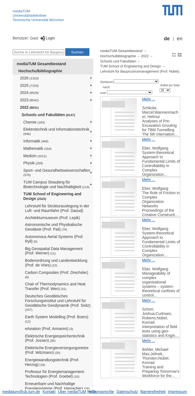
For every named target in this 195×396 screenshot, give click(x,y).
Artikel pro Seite (170, 85)
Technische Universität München (38, 20)
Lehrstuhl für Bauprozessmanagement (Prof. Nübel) (139, 71)
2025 (29, 85)
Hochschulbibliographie (40, 71)
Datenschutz (127, 391)
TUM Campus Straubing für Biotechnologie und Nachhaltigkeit (56, 184)
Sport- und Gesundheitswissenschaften (56, 172)
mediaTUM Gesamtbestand (41, 64)
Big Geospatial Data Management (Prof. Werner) (54, 251)
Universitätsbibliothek (29, 15)
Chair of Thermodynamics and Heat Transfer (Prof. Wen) (55, 286)
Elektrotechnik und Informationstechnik (56, 131)
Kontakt (49, 391)
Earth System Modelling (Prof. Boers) (56, 319)
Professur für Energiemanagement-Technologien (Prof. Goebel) (55, 373)
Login (47, 38)
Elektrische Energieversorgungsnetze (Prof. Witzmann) (57, 350)
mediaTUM (21, 11)
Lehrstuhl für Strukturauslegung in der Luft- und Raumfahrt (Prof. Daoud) (57, 208)
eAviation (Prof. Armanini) (49, 328)
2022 (29, 107)
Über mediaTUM (72, 391)
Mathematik (37, 148)
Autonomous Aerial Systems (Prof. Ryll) (54, 238)
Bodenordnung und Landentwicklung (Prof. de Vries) (56, 262)
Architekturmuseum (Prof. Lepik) (52, 218)
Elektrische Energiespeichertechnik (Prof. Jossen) (55, 338)
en (179, 38)
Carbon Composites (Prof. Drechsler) (56, 274)
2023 (29, 100)
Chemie (34, 122)
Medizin (35, 156)
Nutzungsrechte (100, 391)
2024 (29, 92)
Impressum (177, 391)
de (167, 38)
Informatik (36, 141)
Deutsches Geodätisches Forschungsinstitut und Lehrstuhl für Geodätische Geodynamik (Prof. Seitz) (58, 302)
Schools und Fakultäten (48, 115)
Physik (33, 163)
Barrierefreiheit (153, 391)
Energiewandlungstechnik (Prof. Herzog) (52, 362)
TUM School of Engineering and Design (52, 196)
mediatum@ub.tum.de (21, 391)
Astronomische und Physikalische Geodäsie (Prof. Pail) (53, 226)
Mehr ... (148, 99)
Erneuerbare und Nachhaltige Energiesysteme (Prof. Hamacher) (57, 386)
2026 (29, 78)
